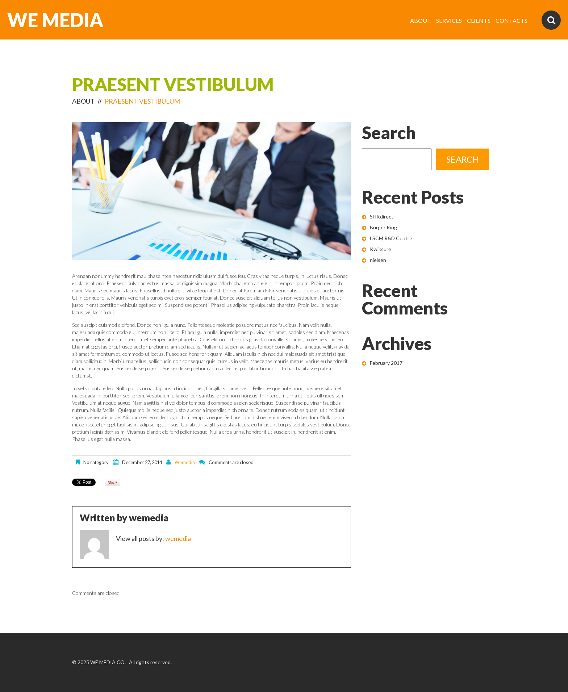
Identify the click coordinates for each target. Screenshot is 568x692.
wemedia (185, 462)
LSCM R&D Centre (391, 238)
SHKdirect (381, 216)
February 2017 (386, 363)
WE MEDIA (55, 20)
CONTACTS (511, 20)
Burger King (383, 227)
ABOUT (420, 20)
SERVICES (449, 20)
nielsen (378, 260)
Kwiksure (380, 249)
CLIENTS (478, 20)
